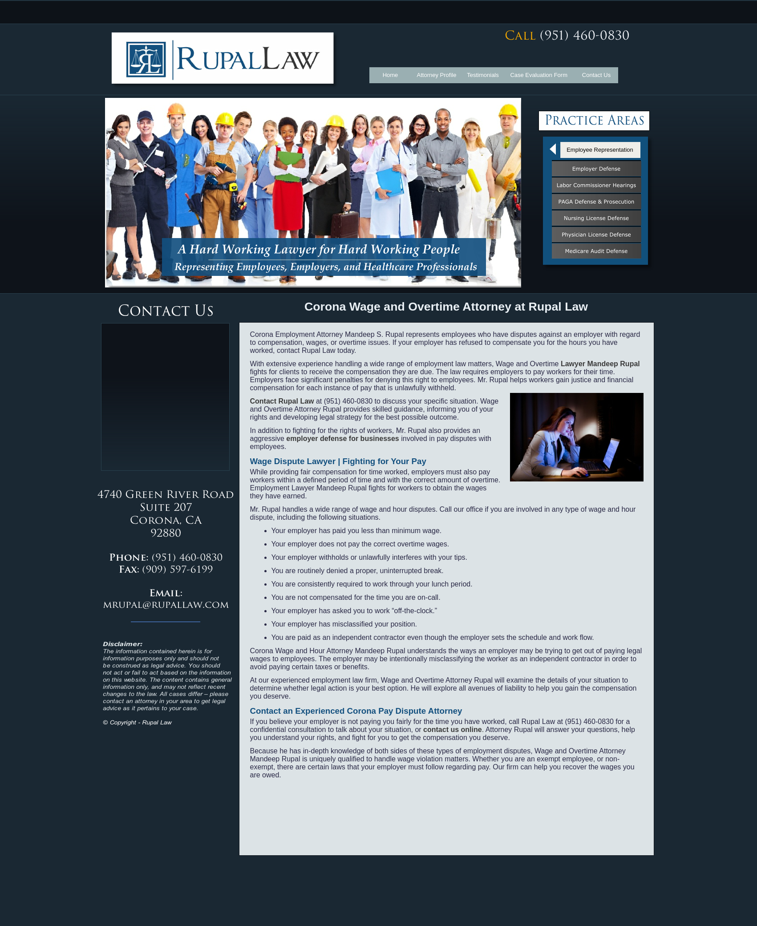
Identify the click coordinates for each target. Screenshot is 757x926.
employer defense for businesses (342, 438)
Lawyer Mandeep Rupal (600, 364)
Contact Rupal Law (282, 401)
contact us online (453, 729)
